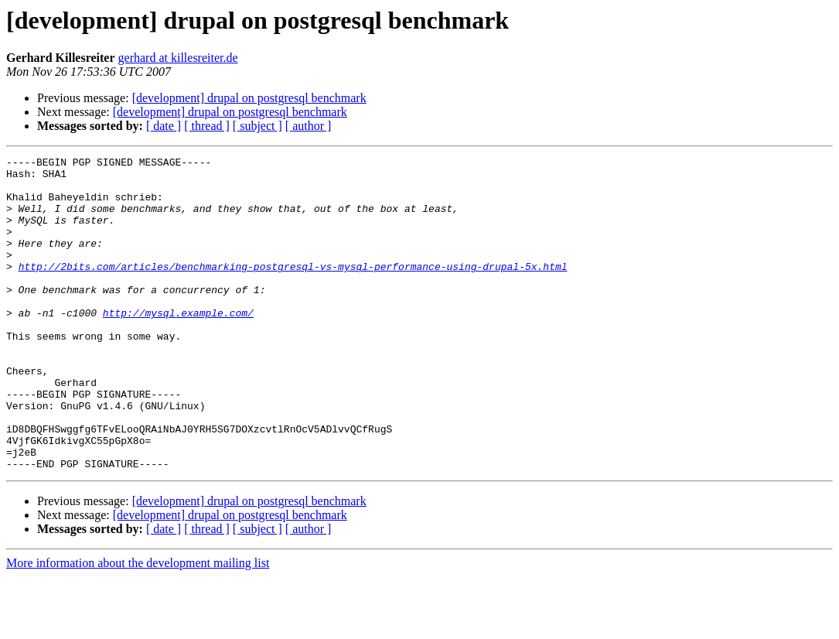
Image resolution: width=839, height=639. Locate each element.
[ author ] (308, 125)
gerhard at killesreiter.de (178, 57)
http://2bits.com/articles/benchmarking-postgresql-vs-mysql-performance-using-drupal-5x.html (293, 289)
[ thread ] (207, 125)
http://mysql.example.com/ (178, 345)
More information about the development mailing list (137, 625)
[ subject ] (257, 125)
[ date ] (163, 125)
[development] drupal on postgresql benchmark (249, 97)
